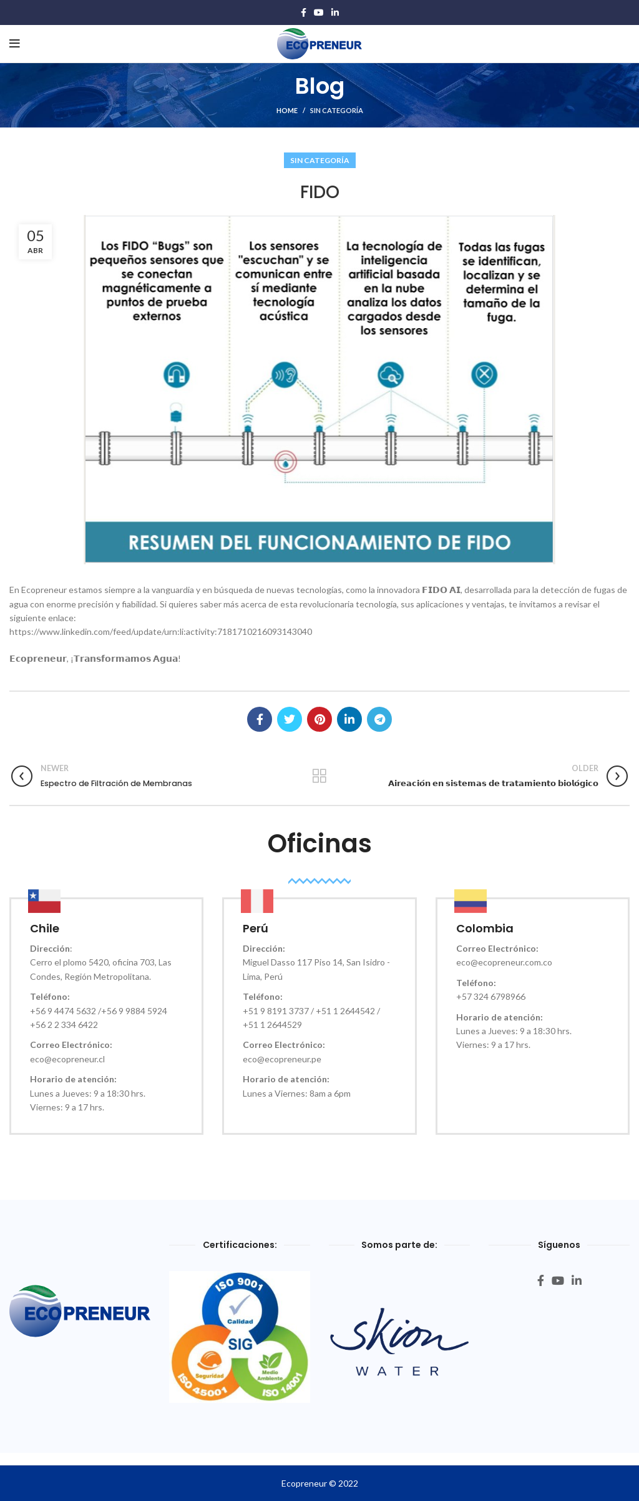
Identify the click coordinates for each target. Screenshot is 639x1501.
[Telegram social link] (379, 719)
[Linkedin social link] (335, 12)
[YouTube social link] (319, 12)
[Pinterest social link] (319, 719)
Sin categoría (336, 110)
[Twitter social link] (289, 719)
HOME (287, 110)
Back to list (319, 776)
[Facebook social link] (303, 12)
